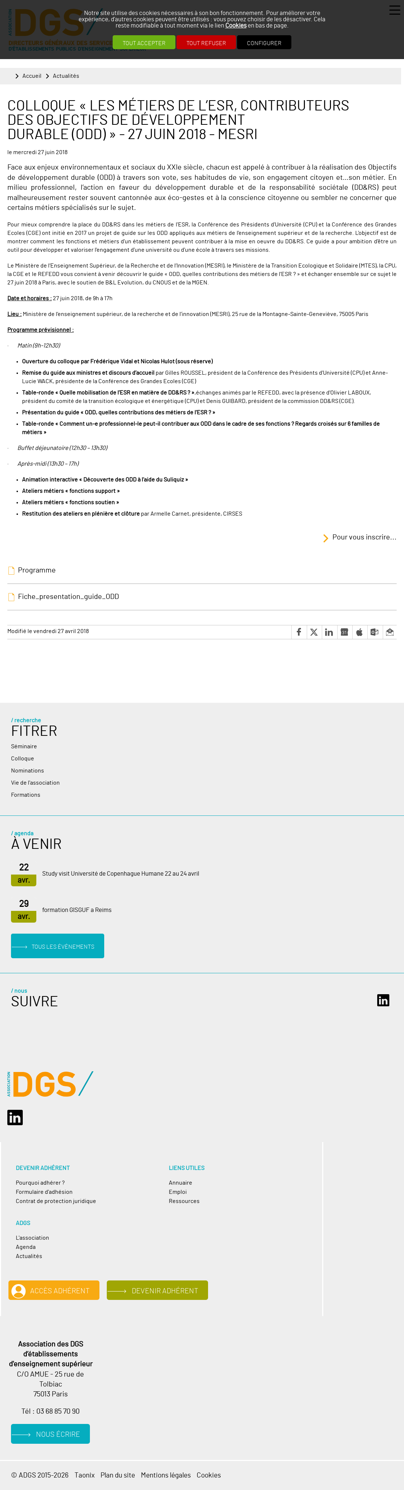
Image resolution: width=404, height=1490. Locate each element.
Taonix (84, 1475)
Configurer (264, 43)
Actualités (66, 76)
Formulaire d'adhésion (44, 1192)
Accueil (31, 76)
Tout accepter (144, 43)
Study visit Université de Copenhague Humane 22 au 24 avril (120, 874)
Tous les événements (63, 947)
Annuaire (180, 1183)
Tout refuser (206, 43)
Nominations (27, 771)
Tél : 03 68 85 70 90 (50, 1411)
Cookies (236, 25)
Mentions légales (166, 1475)
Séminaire (24, 746)
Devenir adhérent (165, 1291)
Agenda (26, 1247)
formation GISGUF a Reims (77, 910)
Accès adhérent (60, 1291)
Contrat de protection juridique (56, 1201)
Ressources (184, 1201)
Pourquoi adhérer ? (40, 1183)
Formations (25, 795)
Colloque (22, 759)
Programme (37, 570)
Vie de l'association (35, 783)
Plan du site (118, 1475)
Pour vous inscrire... (364, 537)
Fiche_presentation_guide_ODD (68, 596)
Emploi (178, 1192)
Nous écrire (58, 1434)
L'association (32, 1238)
